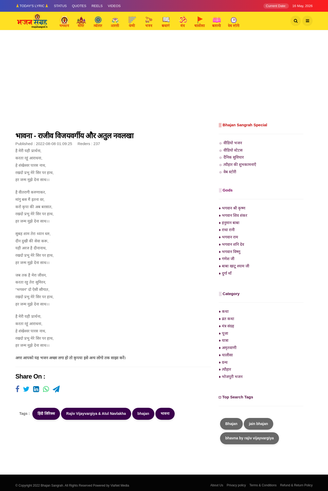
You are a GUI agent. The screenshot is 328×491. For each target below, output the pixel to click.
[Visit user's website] (17, 389)
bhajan (143, 413)
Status (60, 6)
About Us (216, 485)
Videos (114, 6)
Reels (97, 6)
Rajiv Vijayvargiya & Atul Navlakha (96, 413)
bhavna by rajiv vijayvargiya (249, 438)
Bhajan (231, 424)
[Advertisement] (164, 82)
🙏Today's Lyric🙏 (32, 6)
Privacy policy (236, 485)
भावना (165, 413)
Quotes (79, 6)
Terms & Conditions (263, 485)
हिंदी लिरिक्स (46, 413)
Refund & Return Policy (296, 485)
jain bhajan (258, 424)
